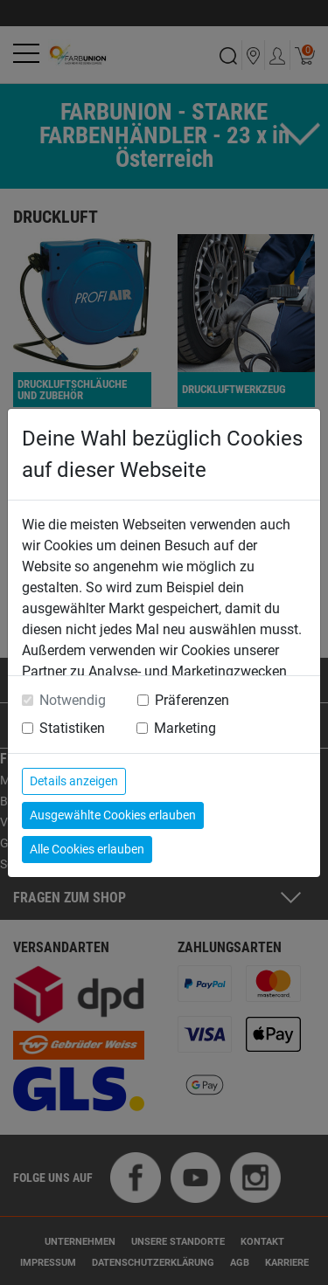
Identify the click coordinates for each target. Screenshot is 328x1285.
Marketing (185, 728)
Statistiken (72, 728)
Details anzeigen (74, 781)
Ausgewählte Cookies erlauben (113, 815)
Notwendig (72, 700)
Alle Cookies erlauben (87, 849)
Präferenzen (192, 700)
